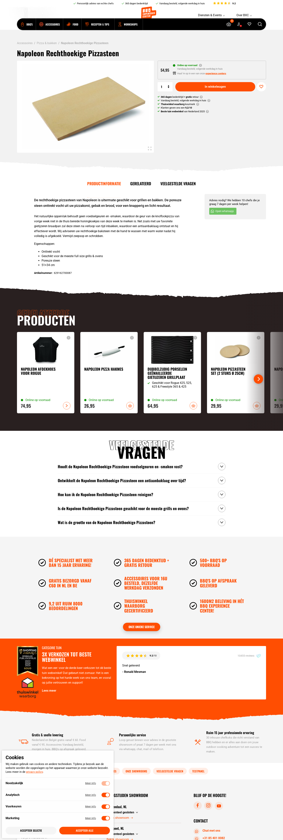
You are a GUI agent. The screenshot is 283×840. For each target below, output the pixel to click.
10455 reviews (249, 655)
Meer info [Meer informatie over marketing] (90, 818)
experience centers (215, 73)
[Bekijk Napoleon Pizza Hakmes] (108, 372)
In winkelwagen (215, 86)
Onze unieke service (142, 627)
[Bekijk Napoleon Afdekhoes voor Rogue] (45, 372)
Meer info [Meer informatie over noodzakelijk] (90, 783)
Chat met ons (207, 831)
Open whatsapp (222, 211)
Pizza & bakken (47, 43)
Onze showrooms (136, 771)
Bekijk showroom (120, 818)
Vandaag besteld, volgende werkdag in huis (182, 3)
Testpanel (198, 771)
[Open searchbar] (260, 30)
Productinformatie (104, 183)
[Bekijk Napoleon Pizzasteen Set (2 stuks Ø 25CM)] (235, 372)
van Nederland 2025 (183, 111)
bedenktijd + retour (180, 97)
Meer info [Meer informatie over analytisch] (90, 794)
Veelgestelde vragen (178, 183)
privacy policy (34, 772)
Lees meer (49, 690)
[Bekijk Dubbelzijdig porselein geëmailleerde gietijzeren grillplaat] (172, 372)
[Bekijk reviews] (224, 3)
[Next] (258, 379)
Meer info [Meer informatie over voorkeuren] (90, 806)
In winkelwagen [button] (130, 406)
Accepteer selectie (31, 831)
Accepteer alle (84, 831)
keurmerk (178, 104)
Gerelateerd (140, 183)
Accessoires (25, 43)
